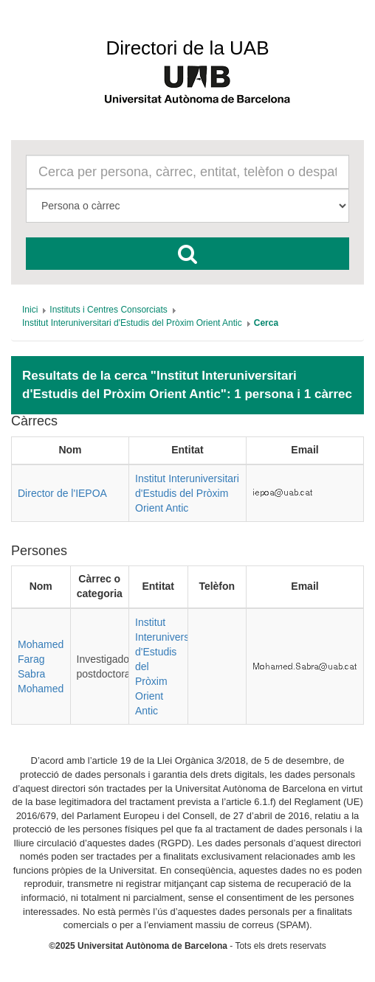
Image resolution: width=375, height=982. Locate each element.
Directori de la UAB (187, 48)
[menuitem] (30, 309)
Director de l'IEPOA (62, 493)
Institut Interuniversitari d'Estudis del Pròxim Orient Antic (187, 493)
